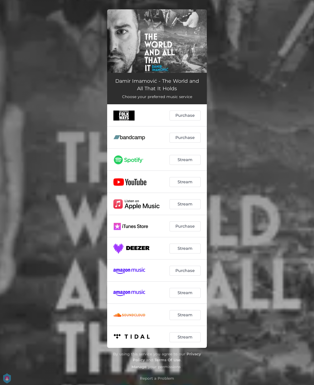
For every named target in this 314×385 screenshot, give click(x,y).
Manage (139, 366)
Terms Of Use (168, 360)
